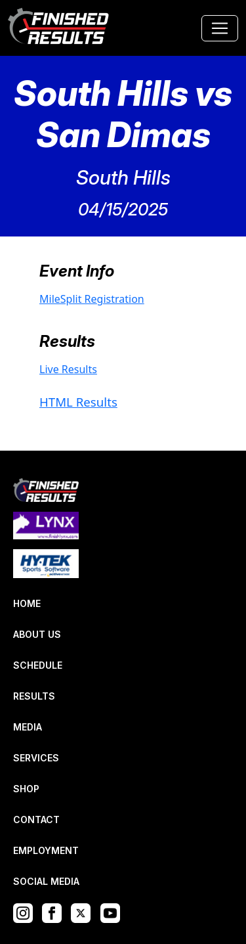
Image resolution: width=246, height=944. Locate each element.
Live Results (68, 369)
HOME (27, 603)
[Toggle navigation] (219, 28)
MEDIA (27, 726)
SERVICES (36, 757)
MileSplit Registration (91, 299)
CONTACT (36, 819)
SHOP (26, 788)
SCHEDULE (37, 665)
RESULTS (34, 696)
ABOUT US (37, 634)
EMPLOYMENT (46, 850)
